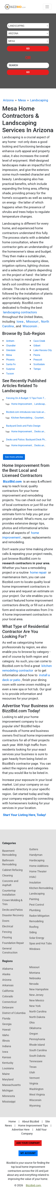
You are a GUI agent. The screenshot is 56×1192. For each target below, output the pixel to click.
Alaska (6, 974)
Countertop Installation (9, 892)
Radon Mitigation (39, 915)
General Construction (9, 950)
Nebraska (35, 978)
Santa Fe (11, 364)
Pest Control (36, 904)
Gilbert (36, 345)
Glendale (10, 350)
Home (12, 1121)
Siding (33, 932)
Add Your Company (28, 1143)
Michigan (7, 1090)
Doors (5, 920)
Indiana (6, 1046)
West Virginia (37, 1094)
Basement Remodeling (9, 852)
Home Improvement (21, 404)
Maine (6, 1073)
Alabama (7, 968)
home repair (38, 572)
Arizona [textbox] (13, 33)
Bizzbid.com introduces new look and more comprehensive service (26, 412)
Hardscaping (36, 860)
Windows (34, 948)
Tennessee (35, 1061)
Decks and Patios (43, 431)
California (8, 990)
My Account (28, 1153)
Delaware (8, 1007)
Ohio (32, 1022)
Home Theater (38, 871)
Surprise (10, 369)
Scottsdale (39, 364)
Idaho (5, 1035)
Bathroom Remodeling (9, 862)
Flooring (7, 937)
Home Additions (38, 865)
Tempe (37, 369)
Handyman (35, 854)
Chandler (11, 345)
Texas (32, 1066)
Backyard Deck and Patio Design (23, 425)
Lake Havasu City (42, 350)
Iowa (20, 321)
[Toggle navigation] (47, 7)
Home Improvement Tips (33, 1125)
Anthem (10, 341)
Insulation (35, 882)
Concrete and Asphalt (10, 883)
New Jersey (36, 994)
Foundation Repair (13, 943)
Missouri (32, 321)
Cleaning (7, 875)
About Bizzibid (30, 1121)
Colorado (7, 996)
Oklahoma (35, 1028)
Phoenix (10, 359)
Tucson (10, 373)
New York (35, 1005)
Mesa (22, 100)
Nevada (34, 983)
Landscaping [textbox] (16, 25)
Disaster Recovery (13, 915)
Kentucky (7, 1062)
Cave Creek (39, 341)
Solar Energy (36, 937)
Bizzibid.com (33, 1185)
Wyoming (34, 1105)
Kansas (6, 1057)
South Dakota (37, 1055)
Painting (34, 899)
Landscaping (39, 100)
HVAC (32, 877)
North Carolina (37, 1011)
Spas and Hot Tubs (40, 943)
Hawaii (6, 1029)
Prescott (37, 359)
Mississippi (8, 1101)
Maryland (7, 1079)
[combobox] (28, 25)
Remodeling (36, 921)
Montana (34, 972)
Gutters (33, 849)
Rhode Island (37, 1044)
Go (28, 48)
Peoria (36, 355)
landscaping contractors (20, 312)
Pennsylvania (37, 1039)
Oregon (33, 1033)
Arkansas (7, 985)
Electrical (7, 926)
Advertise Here (21, 1129)
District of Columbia (14, 1013)
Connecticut (9, 1001)
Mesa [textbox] (11, 41)
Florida (6, 1018)
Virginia (33, 1083)
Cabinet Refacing (12, 869)
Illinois (6, 1040)
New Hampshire (39, 989)
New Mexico (36, 1000)
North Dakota (37, 1017)
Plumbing (34, 910)
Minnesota (8, 1096)
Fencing (7, 931)
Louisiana (8, 1068)
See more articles (14, 456)
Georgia (6, 1024)
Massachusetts (11, 1085)
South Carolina (38, 1050)
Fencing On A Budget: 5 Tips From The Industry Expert (26, 398)
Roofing (33, 926)
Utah (32, 1072)
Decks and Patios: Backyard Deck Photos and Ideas (26, 439)
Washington (36, 1089)
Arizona (8, 100)
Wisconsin (30, 326)
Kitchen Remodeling (21, 417)
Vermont (34, 1077)
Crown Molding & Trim (12, 902)
